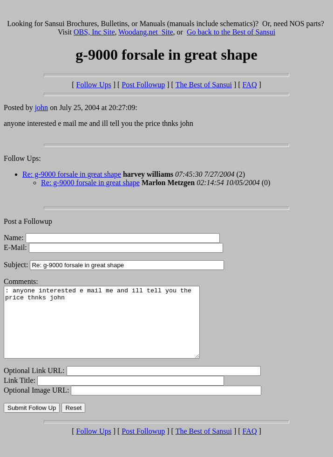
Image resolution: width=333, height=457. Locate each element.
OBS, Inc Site (94, 32)
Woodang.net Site (145, 32)
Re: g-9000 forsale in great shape (71, 174)
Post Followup (143, 85)
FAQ (250, 85)
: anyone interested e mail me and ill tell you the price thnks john (113, 329)
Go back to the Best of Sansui (231, 32)
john (41, 107)
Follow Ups (93, 85)
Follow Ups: (22, 158)
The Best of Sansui (204, 85)
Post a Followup (28, 221)
